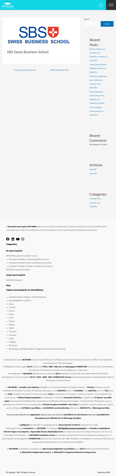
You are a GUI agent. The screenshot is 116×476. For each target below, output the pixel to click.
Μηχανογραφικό (33, 396)
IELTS (77, 424)
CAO (106, 390)
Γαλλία (11, 327)
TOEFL (39, 376)
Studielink (78, 390)
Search (86, 19)
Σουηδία (12, 306)
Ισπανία (12, 320)
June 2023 (93, 172)
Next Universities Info (60, 70)
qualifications (52, 441)
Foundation (81, 427)
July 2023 (93, 168)
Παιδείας (77, 396)
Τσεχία (11, 337)
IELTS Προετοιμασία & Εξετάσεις (18, 268)
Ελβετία (12, 324)
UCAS (10, 393)
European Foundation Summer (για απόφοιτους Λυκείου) (31, 265)
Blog (8, 284)
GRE (56, 365)
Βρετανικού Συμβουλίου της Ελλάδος (59, 448)
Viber (107, 407)
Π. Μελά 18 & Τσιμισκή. (64, 362)
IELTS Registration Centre (39, 451)
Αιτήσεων (99, 396)
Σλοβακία (12, 341)
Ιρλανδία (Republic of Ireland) (20, 299)
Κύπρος (12, 310)
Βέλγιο (11, 313)
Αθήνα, (96, 359)
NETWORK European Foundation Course (21, 255)
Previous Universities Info (24, 70)
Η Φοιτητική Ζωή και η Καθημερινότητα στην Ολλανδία (98, 68)
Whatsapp (97, 407)
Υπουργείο (68, 396)
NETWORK (12, 386)
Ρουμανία (12, 330)
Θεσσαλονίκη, (50, 362)
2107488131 (26, 407)
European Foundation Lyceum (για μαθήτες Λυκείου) (29, 258)
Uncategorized (95, 197)
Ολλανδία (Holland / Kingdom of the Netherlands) (27, 296)
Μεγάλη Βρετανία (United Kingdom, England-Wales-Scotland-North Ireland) (37, 348)
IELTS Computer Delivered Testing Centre (78, 451)
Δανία (11, 303)
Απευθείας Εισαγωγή (14, 279)
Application (35, 413)
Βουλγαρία (13, 344)
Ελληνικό (22, 396)
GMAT (51, 365)
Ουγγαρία (12, 334)
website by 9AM (104, 471)
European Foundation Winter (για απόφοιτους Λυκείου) (30, 262)
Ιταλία (11, 317)
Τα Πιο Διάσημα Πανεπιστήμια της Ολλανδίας (97, 110)
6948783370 (85, 407)
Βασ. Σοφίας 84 (105, 359)
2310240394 (48, 407)
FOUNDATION (81, 365)
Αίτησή (46, 403)
